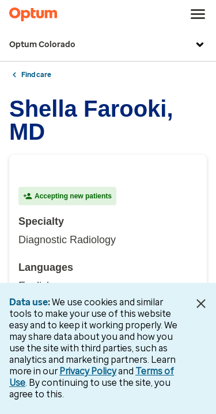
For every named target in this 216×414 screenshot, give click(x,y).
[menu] (198, 14)
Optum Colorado (108, 45)
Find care (36, 75)
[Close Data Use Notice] (201, 303)
